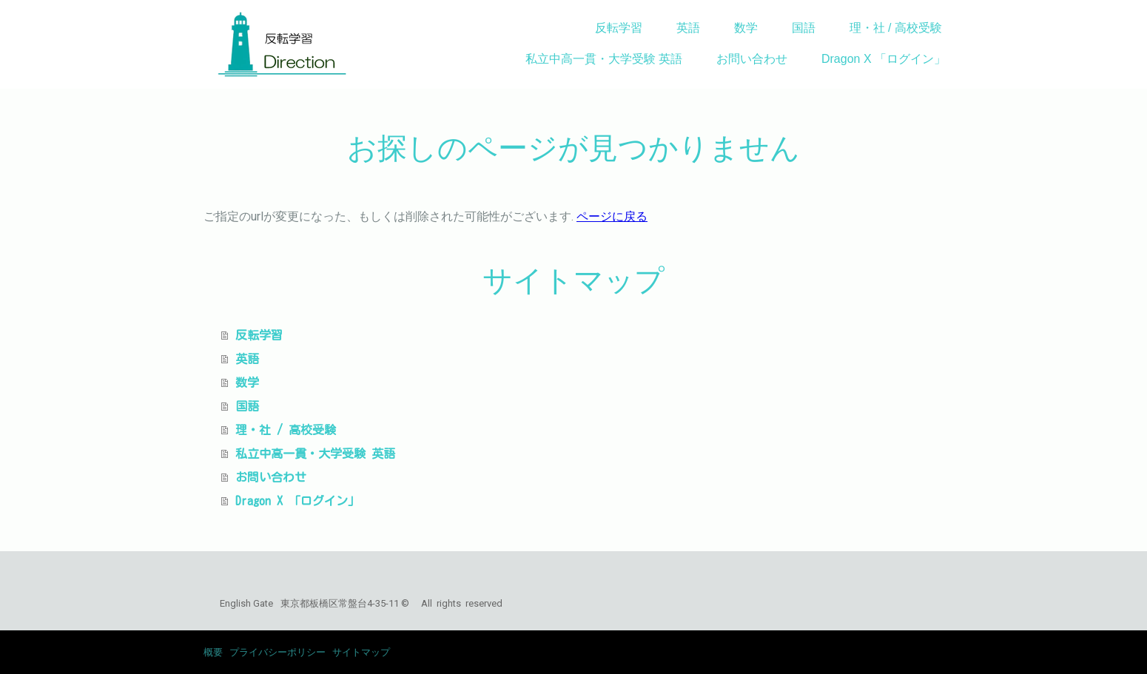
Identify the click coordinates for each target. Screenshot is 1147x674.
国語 (803, 27)
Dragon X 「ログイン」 (883, 59)
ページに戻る (612, 216)
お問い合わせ (751, 59)
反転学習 (618, 27)
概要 (213, 652)
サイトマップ (361, 652)
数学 (746, 27)
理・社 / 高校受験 (896, 27)
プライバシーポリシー (277, 652)
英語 (688, 27)
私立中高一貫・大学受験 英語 (603, 59)
